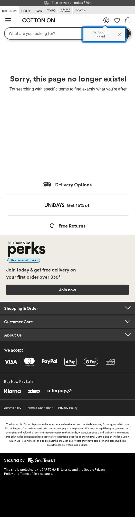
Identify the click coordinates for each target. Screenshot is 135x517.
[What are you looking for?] (67, 33)
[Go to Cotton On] (9, 10)
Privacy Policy (68, 408)
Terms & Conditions (39, 408)
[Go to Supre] (80, 10)
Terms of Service (31, 474)
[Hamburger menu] (8, 20)
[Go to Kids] (39, 10)
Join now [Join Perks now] (67, 290)
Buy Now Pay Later (19, 381)
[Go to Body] (26, 10)
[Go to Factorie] (65, 10)
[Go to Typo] (51, 10)
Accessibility (12, 408)
